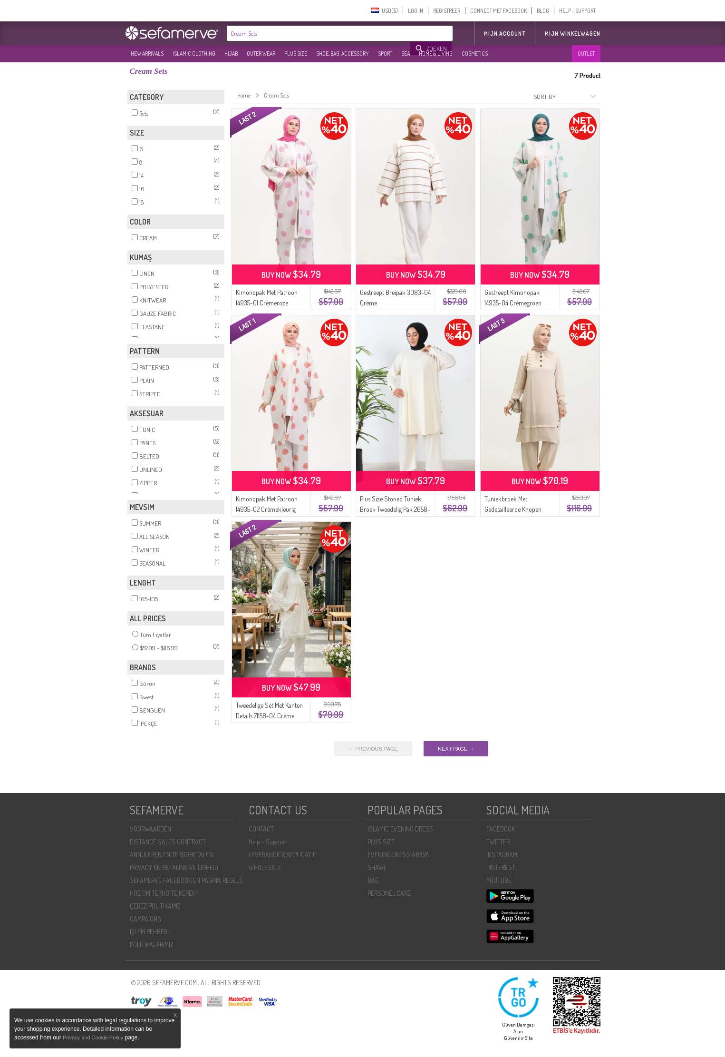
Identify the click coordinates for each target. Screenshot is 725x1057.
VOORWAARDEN (150, 829)
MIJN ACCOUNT (504, 33)
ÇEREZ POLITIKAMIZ (155, 906)
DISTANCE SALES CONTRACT (168, 842)
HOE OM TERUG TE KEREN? (164, 893)
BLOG (543, 10)
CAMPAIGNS (145, 919)
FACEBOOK (500, 829)
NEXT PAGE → (456, 749)
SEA (405, 53)
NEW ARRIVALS (147, 53)
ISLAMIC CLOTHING (194, 53)
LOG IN (415, 10)
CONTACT (261, 829)
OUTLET (586, 53)
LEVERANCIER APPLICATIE (282, 855)
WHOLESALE (265, 867)
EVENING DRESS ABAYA (398, 855)
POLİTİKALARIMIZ (152, 944)
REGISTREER (446, 10)
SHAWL (377, 867)
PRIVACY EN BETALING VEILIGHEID (174, 867)
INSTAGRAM (501, 855)
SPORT (385, 53)
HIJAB (231, 53)
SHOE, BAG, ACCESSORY (342, 53)
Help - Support (268, 842)
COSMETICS (475, 53)
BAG (373, 880)
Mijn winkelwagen (572, 33)
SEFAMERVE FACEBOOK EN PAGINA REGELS (186, 880)
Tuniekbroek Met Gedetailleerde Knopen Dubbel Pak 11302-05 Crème (519, 509)
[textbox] (319, 33)
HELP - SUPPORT (577, 10)
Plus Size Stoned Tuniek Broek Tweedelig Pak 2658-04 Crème (395, 509)
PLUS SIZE (295, 53)
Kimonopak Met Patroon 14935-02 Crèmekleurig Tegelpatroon (267, 509)
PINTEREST (500, 867)
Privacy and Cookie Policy (93, 1037)
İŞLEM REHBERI (149, 932)
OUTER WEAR (261, 53)
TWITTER (498, 842)
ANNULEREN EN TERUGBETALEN (171, 855)
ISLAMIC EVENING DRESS (400, 829)
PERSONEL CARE (389, 893)
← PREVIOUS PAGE (373, 749)
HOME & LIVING (436, 53)
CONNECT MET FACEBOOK (498, 10)
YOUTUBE (499, 880)
